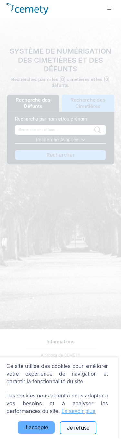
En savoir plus (78, 411)
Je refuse (78, 428)
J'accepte (36, 427)
